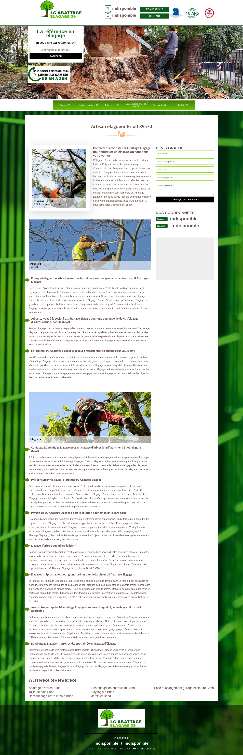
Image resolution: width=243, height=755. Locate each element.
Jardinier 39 (183, 105)
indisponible (102, 8)
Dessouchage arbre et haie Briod (51, 696)
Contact (132, 16)
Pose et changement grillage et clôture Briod (184, 688)
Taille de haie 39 (112, 105)
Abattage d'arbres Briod (45, 688)
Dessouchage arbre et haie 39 (136, 105)
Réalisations (132, 9)
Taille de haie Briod (41, 692)
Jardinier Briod (101, 696)
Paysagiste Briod (102, 692)
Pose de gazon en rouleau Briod (113, 688)
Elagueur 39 (64, 105)
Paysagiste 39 (159, 105)
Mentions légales (144, 749)
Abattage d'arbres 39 (88, 105)
